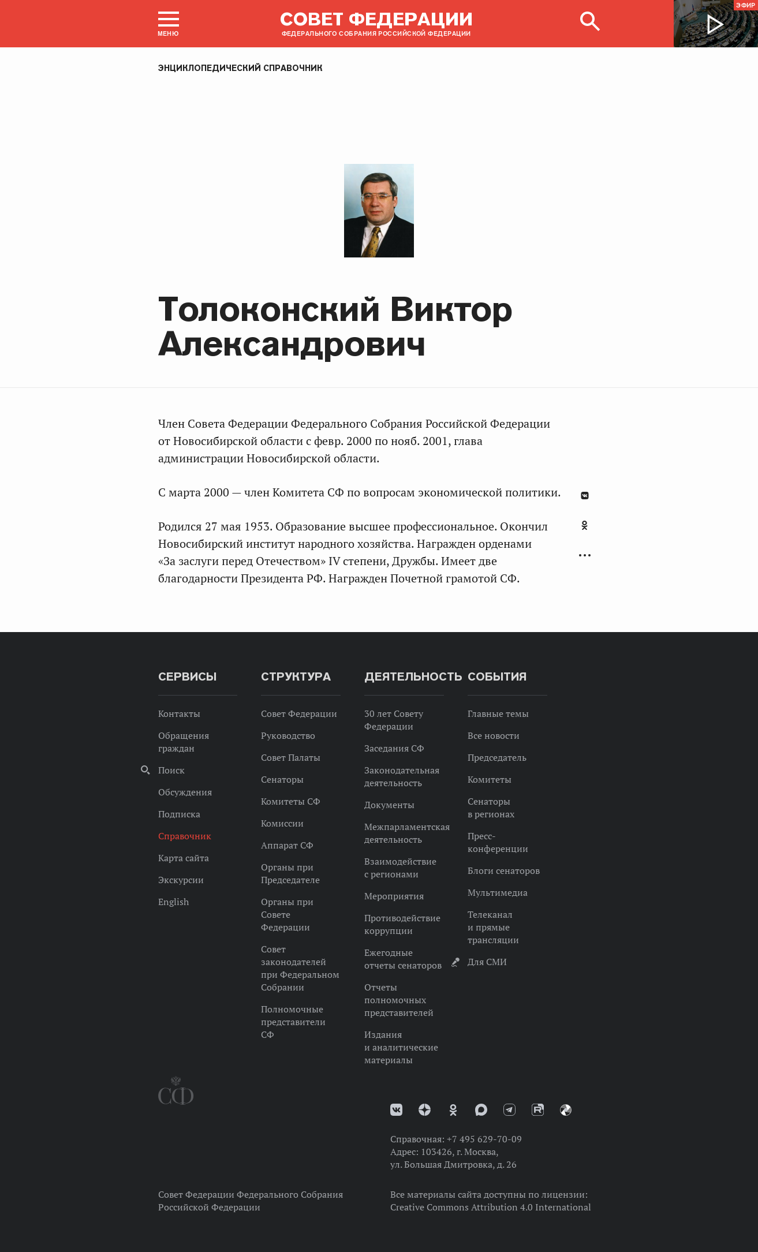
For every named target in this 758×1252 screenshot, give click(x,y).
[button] (169, 23)
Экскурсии (181, 879)
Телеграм (509, 1110)
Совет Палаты (290, 757)
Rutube (538, 1110)
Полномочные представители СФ (293, 1021)
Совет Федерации (299, 713)
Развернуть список (585, 555)
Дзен (425, 1110)
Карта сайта (183, 858)
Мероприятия (394, 896)
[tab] (584, 531)
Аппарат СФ (287, 845)
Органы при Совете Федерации (287, 914)
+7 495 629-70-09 (484, 1139)
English (173, 901)
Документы (389, 804)
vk (396, 1110)
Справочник (184, 836)
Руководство (288, 735)
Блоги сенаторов (504, 870)
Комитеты (489, 779)
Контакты (179, 713)
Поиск (171, 770)
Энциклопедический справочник (240, 68)
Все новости (494, 735)
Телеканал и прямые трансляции (493, 927)
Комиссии (282, 823)
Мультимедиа (498, 892)
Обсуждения (185, 792)
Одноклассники (584, 525)
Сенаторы (282, 779)
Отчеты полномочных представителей (399, 999)
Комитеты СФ (290, 801)
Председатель (497, 757)
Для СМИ (487, 961)
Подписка (179, 814)
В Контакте (584, 495)
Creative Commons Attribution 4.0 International (490, 1207)
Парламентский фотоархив (566, 1110)
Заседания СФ (394, 748)
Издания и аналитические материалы (401, 1047)
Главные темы (498, 713)
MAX (481, 1110)
